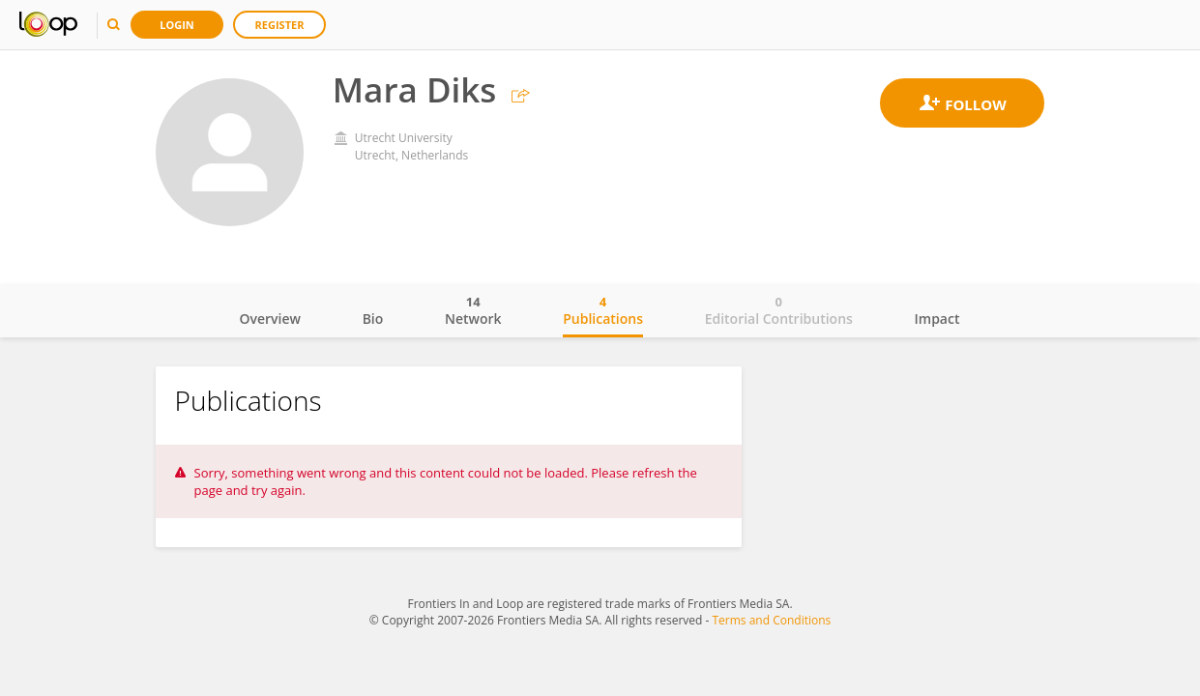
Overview (270, 318)
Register (280, 24)
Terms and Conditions (771, 620)
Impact (937, 318)
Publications (603, 310)
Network (473, 310)
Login (177, 24)
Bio (373, 318)
